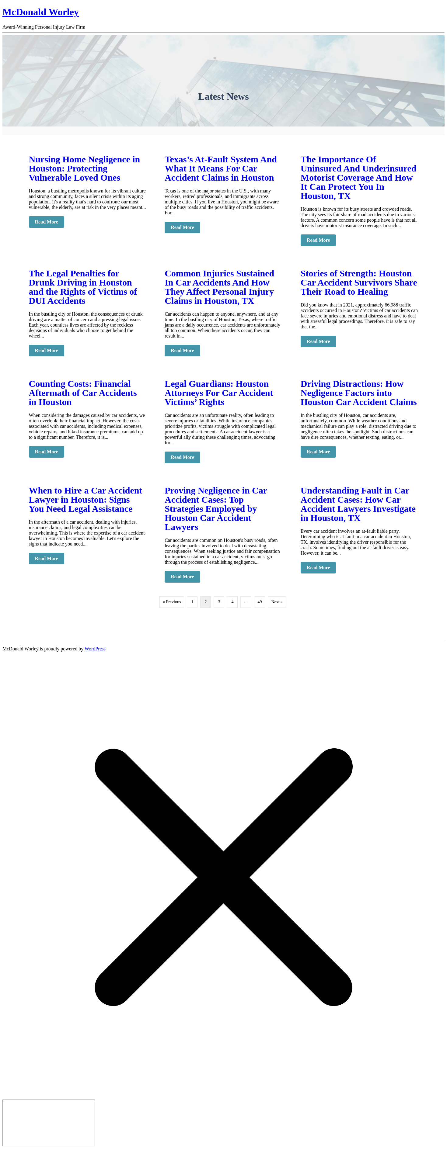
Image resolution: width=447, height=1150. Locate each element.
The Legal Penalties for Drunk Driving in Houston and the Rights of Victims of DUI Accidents (83, 287)
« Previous (172, 602)
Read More (50, 221)
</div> (48, 1123)
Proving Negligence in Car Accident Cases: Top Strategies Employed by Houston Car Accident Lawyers (216, 508)
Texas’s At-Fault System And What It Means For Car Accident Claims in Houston (221, 168)
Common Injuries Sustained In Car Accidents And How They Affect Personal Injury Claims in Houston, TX (219, 287)
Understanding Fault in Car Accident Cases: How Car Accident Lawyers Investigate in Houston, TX (358, 504)
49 (259, 602)
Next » (277, 602)
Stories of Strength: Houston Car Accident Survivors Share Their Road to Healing (359, 282)
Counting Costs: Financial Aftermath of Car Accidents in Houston (83, 393)
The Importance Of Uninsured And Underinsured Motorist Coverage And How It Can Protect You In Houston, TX (359, 177)
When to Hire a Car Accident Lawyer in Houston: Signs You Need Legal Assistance (85, 499)
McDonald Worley (40, 11)
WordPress (95, 648)
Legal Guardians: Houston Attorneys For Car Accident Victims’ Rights (219, 393)
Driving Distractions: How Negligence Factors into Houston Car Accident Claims (359, 393)
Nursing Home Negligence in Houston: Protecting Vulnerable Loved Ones (84, 168)
